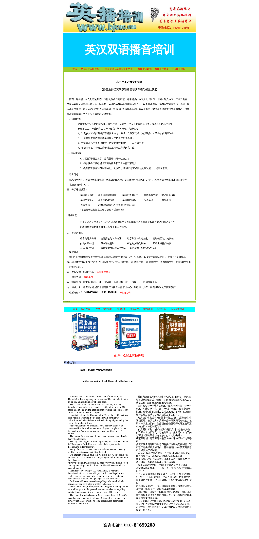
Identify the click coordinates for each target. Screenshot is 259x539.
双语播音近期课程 (90, 69)
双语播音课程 (178, 69)
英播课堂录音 (104, 272)
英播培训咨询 (145, 69)
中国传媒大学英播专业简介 (118, 69)
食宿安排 (121, 309)
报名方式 (85, 309)
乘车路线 (135, 309)
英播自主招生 (162, 69)
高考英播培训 (177, 309)
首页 (75, 69)
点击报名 (161, 309)
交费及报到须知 (104, 309)
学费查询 (148, 309)
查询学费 (88, 277)
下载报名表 (124, 292)
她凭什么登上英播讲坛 (129, 355)
